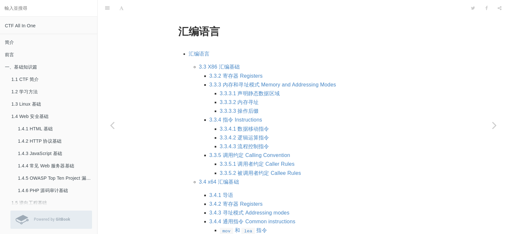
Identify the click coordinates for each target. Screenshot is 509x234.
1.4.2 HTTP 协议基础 (39, 141)
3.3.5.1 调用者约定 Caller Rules (257, 147)
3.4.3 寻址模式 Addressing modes (249, 196)
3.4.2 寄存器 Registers (236, 187)
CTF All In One (20, 25)
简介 (9, 42)
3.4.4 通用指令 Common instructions (252, 205)
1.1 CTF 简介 (25, 79)
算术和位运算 (235, 223)
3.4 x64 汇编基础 (219, 165)
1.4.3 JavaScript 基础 (40, 153)
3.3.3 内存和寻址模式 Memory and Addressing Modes (272, 68)
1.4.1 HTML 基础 (35, 128)
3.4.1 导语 (221, 179)
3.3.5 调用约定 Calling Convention (249, 139)
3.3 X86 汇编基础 (219, 50)
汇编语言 (199, 37)
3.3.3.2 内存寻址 (239, 86)
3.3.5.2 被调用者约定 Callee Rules (260, 157)
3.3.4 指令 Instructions (235, 103)
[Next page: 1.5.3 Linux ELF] (494, 125)
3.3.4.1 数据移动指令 (244, 112)
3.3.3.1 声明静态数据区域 (250, 77)
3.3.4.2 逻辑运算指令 (244, 121)
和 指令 (243, 214)
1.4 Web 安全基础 (29, 116)
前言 (9, 54)
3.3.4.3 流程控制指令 (244, 130)
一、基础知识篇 (21, 67)
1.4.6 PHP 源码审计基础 (43, 190)
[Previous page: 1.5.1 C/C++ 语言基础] (112, 125)
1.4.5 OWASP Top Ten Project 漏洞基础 (57, 178)
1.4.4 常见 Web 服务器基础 (46, 165)
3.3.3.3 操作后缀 (239, 95)
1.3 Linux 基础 (26, 104)
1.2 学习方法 (24, 91)
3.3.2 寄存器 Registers (236, 59)
